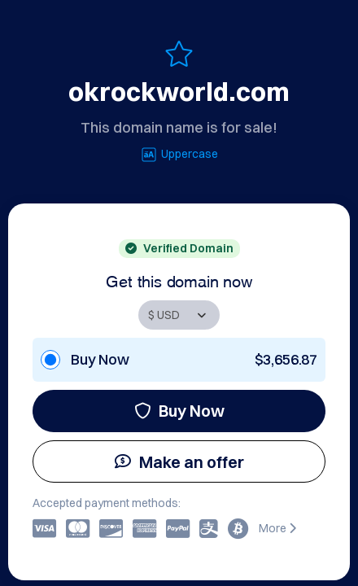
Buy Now (179, 410)
